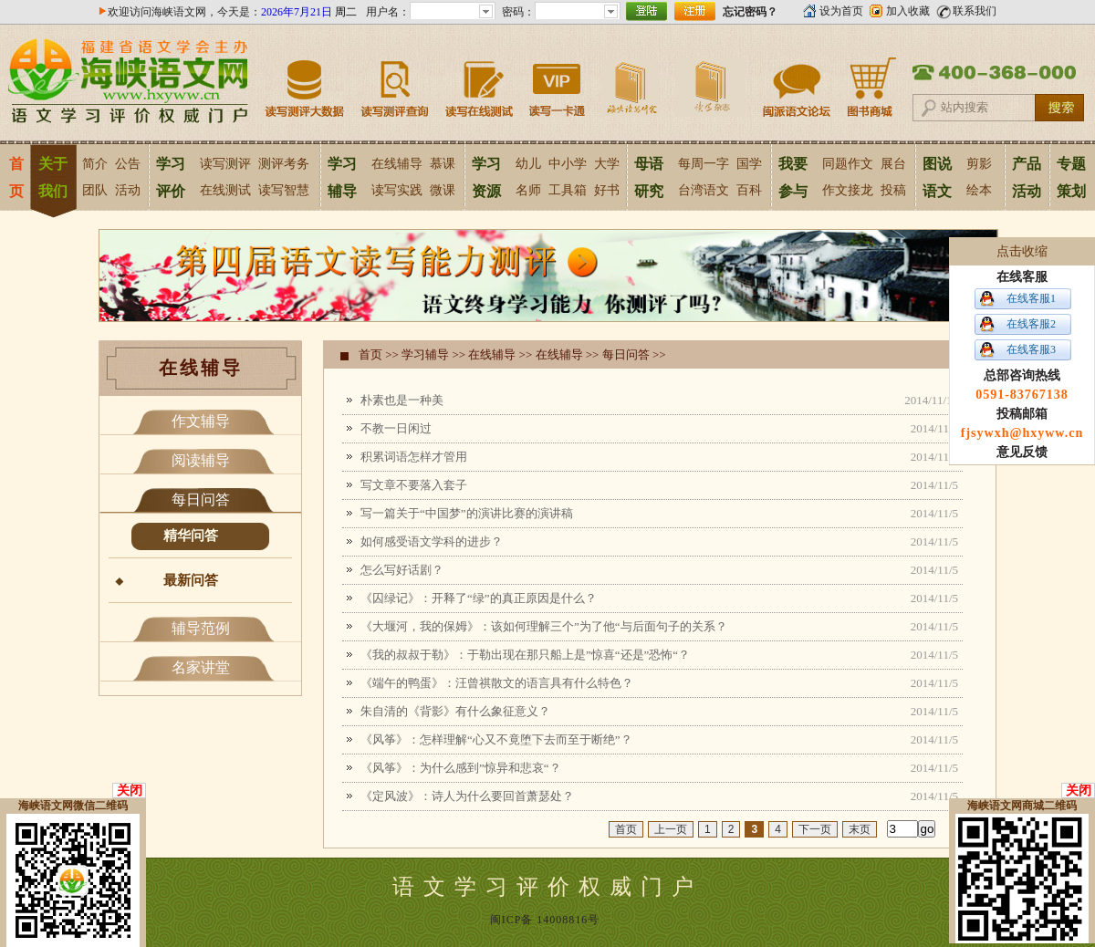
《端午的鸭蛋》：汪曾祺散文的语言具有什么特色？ (496, 683)
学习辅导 (342, 177)
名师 (528, 190)
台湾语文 (703, 190)
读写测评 (225, 164)
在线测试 (225, 190)
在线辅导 (396, 164)
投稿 (893, 190)
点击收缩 (1022, 251)
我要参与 (793, 177)
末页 (860, 829)
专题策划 (1071, 177)
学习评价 (170, 177)
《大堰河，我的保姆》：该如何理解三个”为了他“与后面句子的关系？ (543, 626)
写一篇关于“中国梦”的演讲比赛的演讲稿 (466, 513)
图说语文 (937, 177)
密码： (518, 11)
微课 (442, 190)
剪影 (979, 164)
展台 (893, 164)
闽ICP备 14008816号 (545, 919)
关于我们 (53, 177)
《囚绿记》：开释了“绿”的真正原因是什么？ (478, 598)
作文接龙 (847, 190)
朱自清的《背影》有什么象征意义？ (455, 711)
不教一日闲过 (396, 428)
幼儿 (528, 164)
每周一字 (703, 164)
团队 (95, 190)
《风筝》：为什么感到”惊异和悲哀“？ (460, 768)
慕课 (442, 164)
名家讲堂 (201, 667)
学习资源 (486, 177)
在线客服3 (1031, 349)
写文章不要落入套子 (413, 485)
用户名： (388, 11)
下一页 (814, 829)
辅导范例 (201, 628)
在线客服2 (1031, 323)
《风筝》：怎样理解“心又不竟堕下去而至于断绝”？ (496, 739)
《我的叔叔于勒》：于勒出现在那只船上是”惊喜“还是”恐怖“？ (525, 654)
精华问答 (190, 535)
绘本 (979, 190)
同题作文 (847, 164)
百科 (749, 190)
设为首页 (841, 11)
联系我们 (974, 11)
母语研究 (648, 177)
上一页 (670, 829)
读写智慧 (283, 190)
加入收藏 (908, 11)
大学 (607, 164)
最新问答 (190, 580)
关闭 (129, 790)
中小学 (567, 164)
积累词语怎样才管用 (413, 456)
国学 (749, 164)
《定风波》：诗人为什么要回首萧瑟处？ (467, 796)
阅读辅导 (201, 460)
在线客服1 (1031, 298)
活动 (128, 190)
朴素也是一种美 (401, 400)
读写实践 (396, 190)
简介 (95, 164)
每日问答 (201, 499)
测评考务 (283, 164)
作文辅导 (201, 421)
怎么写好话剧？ (401, 570)
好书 (607, 190)
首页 (16, 177)
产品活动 (1026, 177)
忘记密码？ (750, 11)
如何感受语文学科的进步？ (431, 541)
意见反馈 (1022, 452)
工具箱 (567, 190)
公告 (128, 164)
